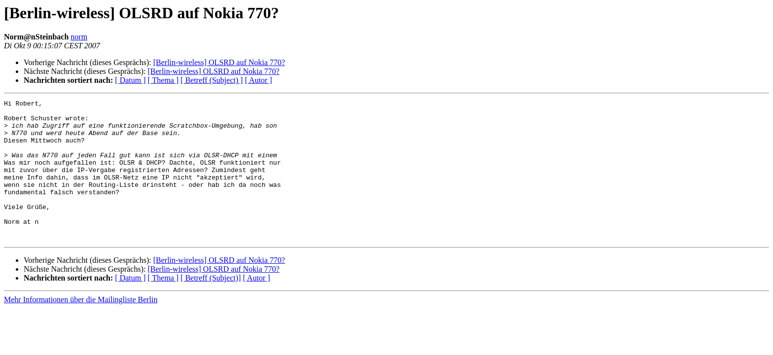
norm (78, 37)
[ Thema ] (163, 80)
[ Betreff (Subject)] (210, 306)
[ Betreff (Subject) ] (211, 80)
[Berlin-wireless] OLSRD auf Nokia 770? (219, 62)
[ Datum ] (130, 80)
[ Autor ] (258, 80)
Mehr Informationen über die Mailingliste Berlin (80, 327)
